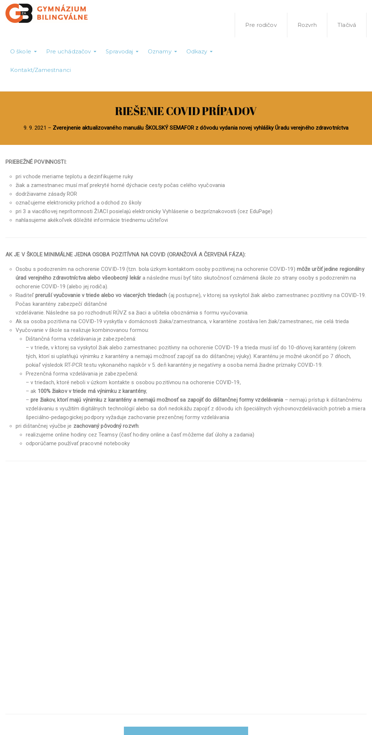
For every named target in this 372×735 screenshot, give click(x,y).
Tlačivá (346, 24)
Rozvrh (307, 24)
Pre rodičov (261, 24)
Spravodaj (119, 51)
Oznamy (159, 51)
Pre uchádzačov (68, 51)
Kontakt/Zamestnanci (40, 69)
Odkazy (196, 51)
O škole (20, 51)
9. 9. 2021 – (186, 128)
